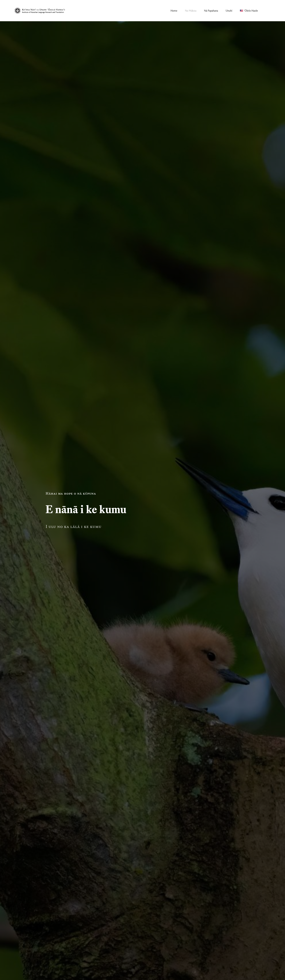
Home (174, 10)
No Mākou (190, 10)
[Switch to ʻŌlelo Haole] (249, 10)
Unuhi (229, 10)
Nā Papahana (211, 10)
